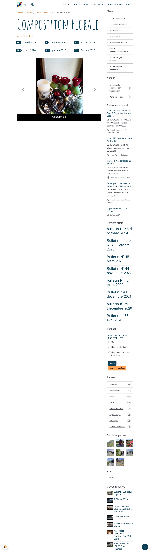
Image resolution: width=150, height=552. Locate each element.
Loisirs (119, 404)
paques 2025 (59, 50)
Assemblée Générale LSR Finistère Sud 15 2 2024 (123, 536)
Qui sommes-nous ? (118, 18)
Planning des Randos (118, 42)
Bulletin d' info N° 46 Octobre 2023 (119, 246)
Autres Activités (42, 12)
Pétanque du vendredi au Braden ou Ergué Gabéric (119, 186)
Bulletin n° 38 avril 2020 (117, 319)
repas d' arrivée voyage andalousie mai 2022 (123, 511)
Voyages (119, 385)
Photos (119, 4)
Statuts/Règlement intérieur (117, 60)
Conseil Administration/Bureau (119, 51)
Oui (112, 343)
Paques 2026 (88, 50)
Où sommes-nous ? (118, 24)
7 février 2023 (121, 501)
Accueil (67, 4)
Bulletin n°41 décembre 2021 (119, 296)
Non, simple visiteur (120, 348)
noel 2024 (30, 50)
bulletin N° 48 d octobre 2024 (119, 232)
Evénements (119, 392)
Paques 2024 (88, 42)
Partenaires (100, 4)
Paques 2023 (59, 42)
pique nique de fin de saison (117, 211)
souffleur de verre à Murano (122, 526)
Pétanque (119, 422)
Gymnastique (119, 416)
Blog (110, 4)
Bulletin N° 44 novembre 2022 (119, 272)
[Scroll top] (145, 547)
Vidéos (128, 4)
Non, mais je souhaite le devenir (120, 355)
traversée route (121, 518)
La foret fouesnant (119, 428)
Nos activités (115, 36)
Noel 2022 (30, 42)
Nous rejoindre (115, 30)
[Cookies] (5, 547)
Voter (112, 364)
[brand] (25, 5)
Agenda (87, 4)
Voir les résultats (117, 369)
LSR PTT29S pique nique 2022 (123, 495)
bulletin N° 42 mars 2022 (118, 284)
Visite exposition (119, 98)
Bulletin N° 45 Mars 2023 (118, 260)
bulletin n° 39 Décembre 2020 (119, 307)
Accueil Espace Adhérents (116, 69)
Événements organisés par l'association (119, 89)
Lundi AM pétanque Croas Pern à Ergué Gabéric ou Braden (119, 114)
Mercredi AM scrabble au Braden (119, 163)
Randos (119, 398)
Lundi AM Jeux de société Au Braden (119, 141)
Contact (77, 4)
